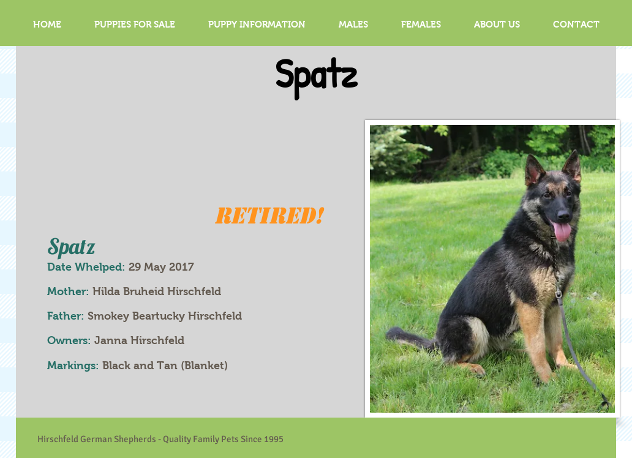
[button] (353, 24)
